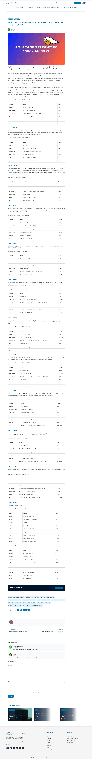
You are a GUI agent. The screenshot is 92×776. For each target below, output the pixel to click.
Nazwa (9, 690)
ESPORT (59, 7)
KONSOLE (31, 7)
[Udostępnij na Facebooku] (18, 610)
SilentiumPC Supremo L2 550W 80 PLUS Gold (31, 271)
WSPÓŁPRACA (70, 746)
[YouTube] (14, 757)
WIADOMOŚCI (19, 7)
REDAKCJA (13, 29)
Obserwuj (58, 587)
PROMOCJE (73, 7)
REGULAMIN (70, 751)
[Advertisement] (36, 618)
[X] (20, 757)
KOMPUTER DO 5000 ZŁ (29, 602)
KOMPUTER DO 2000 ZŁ (29, 600)
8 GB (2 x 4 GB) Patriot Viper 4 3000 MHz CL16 (33, 113)
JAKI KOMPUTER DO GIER (32, 597)
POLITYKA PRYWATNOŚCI (72, 748)
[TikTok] (17, 757)
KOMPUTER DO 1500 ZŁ (14, 600)
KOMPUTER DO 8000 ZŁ (14, 605)
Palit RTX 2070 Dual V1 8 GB (26, 337)
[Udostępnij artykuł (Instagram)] (21, 610)
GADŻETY (66, 7)
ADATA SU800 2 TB (35, 497)
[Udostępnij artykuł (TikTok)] (23, 610)
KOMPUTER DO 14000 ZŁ (47, 597)
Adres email (10, 696)
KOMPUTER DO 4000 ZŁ (14, 602)
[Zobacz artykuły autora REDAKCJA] (9, 29)
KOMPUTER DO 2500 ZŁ (43, 600)
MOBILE (53, 7)
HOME (9, 16)
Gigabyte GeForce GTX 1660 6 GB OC (32, 188)
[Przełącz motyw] (84, 3)
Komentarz (10, 675)
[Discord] (23, 757)
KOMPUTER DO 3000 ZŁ (58, 600)
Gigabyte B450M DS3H (28, 116)
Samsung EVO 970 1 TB (24, 497)
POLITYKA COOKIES (71, 750)
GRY (26, 7)
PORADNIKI (46, 7)
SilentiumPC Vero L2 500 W (29, 157)
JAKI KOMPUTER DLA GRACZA (16, 597)
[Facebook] (7, 757)
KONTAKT (69, 744)
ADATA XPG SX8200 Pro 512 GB (28, 425)
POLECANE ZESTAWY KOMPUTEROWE (33, 605)
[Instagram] (10, 757)
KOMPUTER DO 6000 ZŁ (44, 602)
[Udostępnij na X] (26, 610)
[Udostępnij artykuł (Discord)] (29, 610)
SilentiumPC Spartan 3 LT (27, 409)
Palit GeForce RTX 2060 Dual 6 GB (28, 262)
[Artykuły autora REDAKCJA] (11, 632)
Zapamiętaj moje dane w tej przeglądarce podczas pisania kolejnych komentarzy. (24, 702)
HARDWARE (14, 16)
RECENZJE (39, 7)
